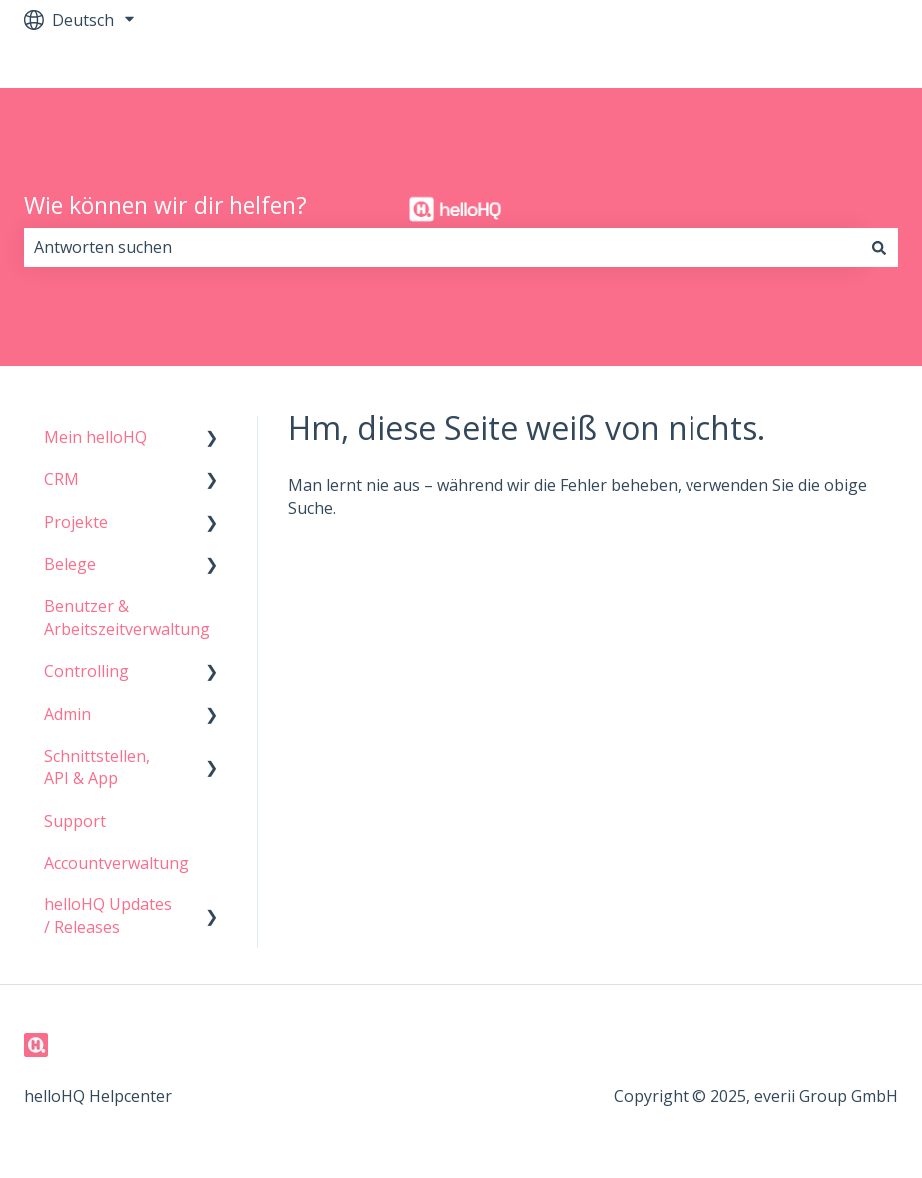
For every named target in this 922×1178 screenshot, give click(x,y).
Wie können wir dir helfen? (165, 205)
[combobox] (442, 247)
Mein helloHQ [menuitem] (95, 437)
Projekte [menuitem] (76, 522)
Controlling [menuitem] (86, 671)
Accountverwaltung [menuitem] (116, 863)
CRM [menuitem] (61, 479)
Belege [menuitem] (70, 564)
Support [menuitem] (75, 821)
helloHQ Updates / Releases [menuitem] (108, 915)
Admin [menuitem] (67, 714)
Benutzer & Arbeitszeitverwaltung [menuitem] (127, 617)
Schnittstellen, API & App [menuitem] (97, 767)
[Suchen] (879, 247)
